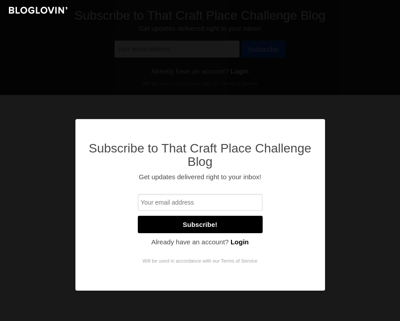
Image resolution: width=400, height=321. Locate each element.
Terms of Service (239, 260)
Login (240, 242)
